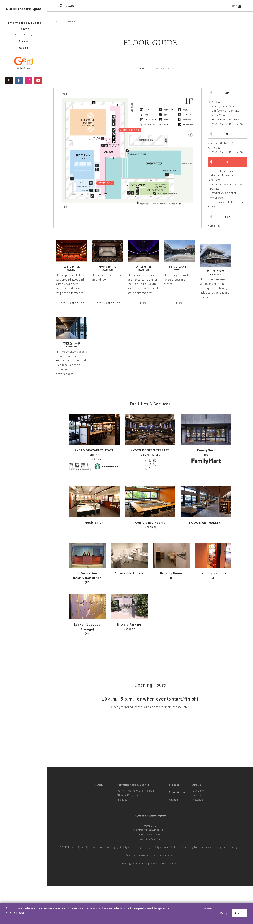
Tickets (23, 29)
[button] (6, 918)
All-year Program (127, 795)
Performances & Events (23, 23)
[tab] (227, 107)
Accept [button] (239, 913)
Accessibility (164, 68)
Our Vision (198, 790)
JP (233, 5)
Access (23, 41)
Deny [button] (223, 913)
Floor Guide (23, 35)
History (196, 795)
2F (227, 134)
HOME (99, 784)
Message (197, 799)
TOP (55, 21)
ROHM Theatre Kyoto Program (136, 790)
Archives (122, 799)
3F (227, 92)
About (23, 47)
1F (227, 162)
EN (239, 5)
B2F (227, 216)
